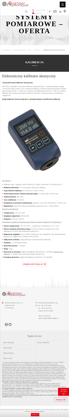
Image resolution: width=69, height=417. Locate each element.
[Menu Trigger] (63, 4)
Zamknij (35, 414)
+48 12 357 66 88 (41, 10)
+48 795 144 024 (48, 311)
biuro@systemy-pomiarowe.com (48, 303)
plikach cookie (29, 409)
